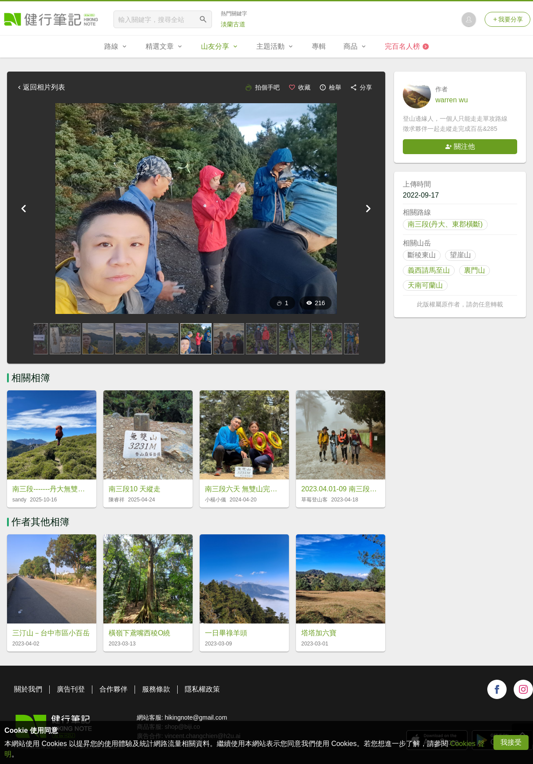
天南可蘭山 (425, 285)
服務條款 (156, 689)
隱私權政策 (202, 689)
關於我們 (28, 689)
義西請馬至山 (429, 270)
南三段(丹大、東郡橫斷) (445, 224)
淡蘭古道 (233, 24)
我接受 (511, 742)
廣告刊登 (71, 689)
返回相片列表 (40, 87)
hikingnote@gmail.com (195, 717)
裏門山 (474, 270)
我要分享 (507, 19)
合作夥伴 (113, 689)
